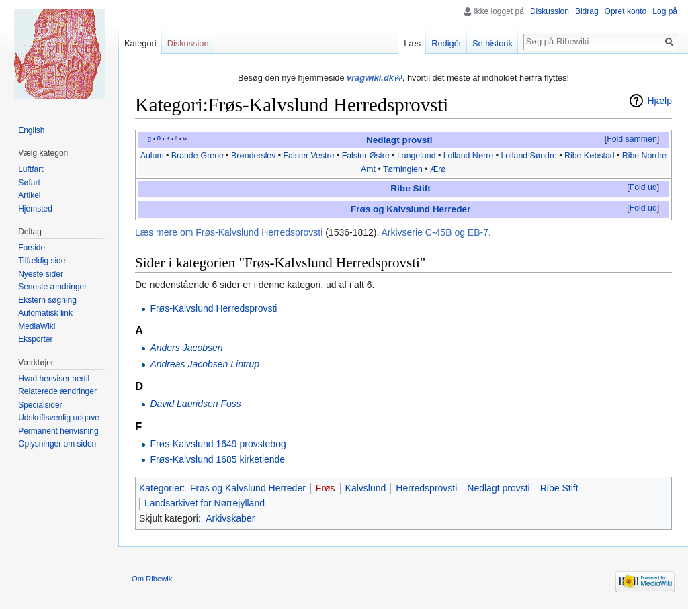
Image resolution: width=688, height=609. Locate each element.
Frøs (325, 488)
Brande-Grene (197, 155)
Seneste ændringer (52, 286)
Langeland (416, 155)
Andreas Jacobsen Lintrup (204, 364)
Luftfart (30, 169)
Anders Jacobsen (186, 347)
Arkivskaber (230, 518)
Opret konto (626, 11)
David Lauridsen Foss (195, 403)
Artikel (29, 195)
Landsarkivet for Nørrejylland (204, 503)
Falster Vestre (309, 155)
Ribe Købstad (589, 155)
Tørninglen (403, 169)
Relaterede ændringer (57, 391)
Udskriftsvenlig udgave (58, 417)
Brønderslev (253, 155)
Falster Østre (366, 155)
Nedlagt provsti (399, 140)
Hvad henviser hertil (53, 378)
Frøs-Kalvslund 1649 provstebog (218, 443)
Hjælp (659, 100)
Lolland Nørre (468, 155)
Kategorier (161, 488)
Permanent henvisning (58, 431)
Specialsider (40, 405)
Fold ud (643, 187)
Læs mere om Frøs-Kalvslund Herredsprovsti (228, 232)
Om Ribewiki (153, 579)
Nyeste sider (40, 274)
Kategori (140, 43)
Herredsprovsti (426, 488)
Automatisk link (45, 313)
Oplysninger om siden (57, 444)
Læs (412, 43)
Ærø (438, 169)
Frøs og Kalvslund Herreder (410, 209)
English (31, 130)
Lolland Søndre (529, 155)
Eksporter (35, 339)
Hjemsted (35, 209)
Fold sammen (632, 139)
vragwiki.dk (370, 78)
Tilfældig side (41, 260)
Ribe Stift (410, 188)
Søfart (29, 182)
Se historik (492, 43)
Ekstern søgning (47, 300)
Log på (664, 11)
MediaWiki (36, 326)
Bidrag (587, 11)
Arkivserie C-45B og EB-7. (435, 232)
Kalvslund (365, 488)
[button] (631, 139)
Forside (31, 247)
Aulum (152, 155)
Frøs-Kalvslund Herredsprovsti (213, 308)
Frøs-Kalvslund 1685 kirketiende (217, 459)
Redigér (446, 43)
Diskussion (549, 11)
